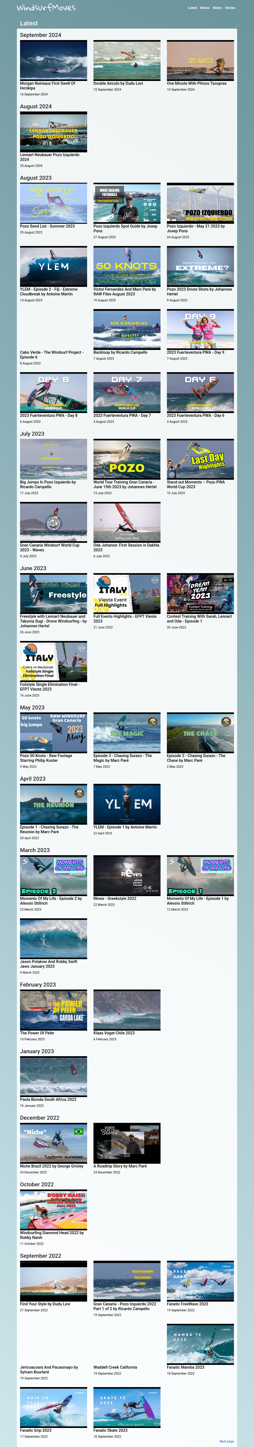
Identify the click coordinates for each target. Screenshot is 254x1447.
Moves (205, 8)
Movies (230, 8)
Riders (217, 8)
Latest (192, 8)
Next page (227, 1441)
